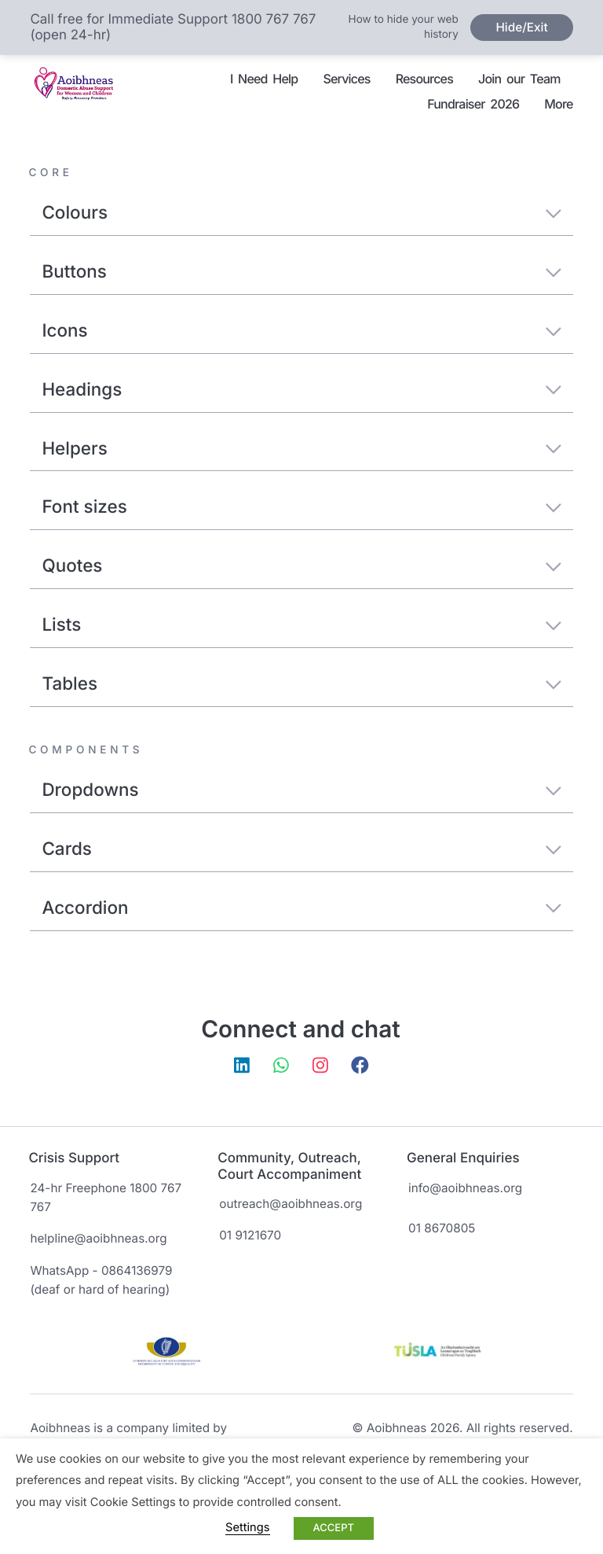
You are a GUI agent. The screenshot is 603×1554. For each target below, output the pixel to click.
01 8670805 (441, 1228)
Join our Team (519, 79)
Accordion (301, 908)
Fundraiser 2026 (473, 104)
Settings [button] (247, 1527)
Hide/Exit (521, 27)
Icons (301, 330)
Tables (301, 683)
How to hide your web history (404, 27)
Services (346, 79)
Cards (301, 849)
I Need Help (264, 79)
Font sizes (301, 506)
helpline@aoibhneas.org (98, 1238)
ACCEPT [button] (333, 1528)
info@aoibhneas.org (465, 1187)
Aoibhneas (78, 92)
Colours (301, 212)
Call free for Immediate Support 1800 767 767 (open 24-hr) (173, 27)
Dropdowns (301, 790)
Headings (301, 389)
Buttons (301, 271)
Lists (301, 624)
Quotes (301, 565)
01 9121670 (250, 1235)
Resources (424, 79)
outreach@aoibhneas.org (290, 1203)
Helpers (301, 448)
